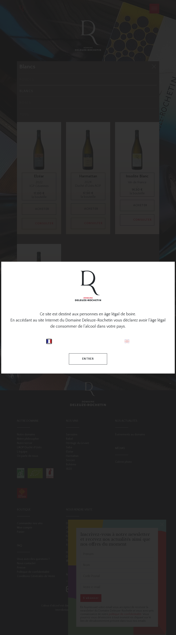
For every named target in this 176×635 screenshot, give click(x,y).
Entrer (88, 358)
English (126, 341)
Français (49, 341)
